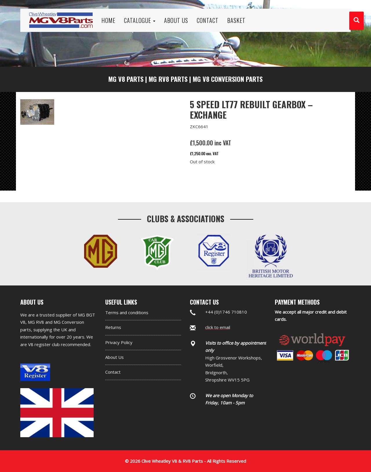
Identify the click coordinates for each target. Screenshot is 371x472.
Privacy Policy (118, 342)
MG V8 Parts (125, 79)
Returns (113, 327)
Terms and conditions (126, 312)
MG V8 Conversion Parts (228, 79)
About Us (114, 357)
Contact (113, 372)
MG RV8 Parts (168, 79)
